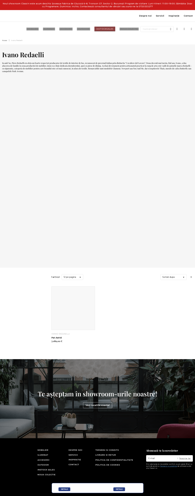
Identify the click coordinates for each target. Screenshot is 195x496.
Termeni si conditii (107, 450)
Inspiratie (72, 460)
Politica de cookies (107, 465)
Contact (188, 16)
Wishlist (184, 29)
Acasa (4, 40)
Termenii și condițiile (168, 467)
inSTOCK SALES (42, 470)
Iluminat (42, 455)
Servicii (160, 16)
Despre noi (145, 16)
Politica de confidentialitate (114, 460)
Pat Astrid (56, 337)
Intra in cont (177, 29)
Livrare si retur (105, 455)
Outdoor (42, 465)
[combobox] (153, 29)
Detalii (64, 489)
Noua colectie (42, 474)
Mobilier (42, 450)
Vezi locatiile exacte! (98, 405)
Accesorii (42, 460)
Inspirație (174, 16)
